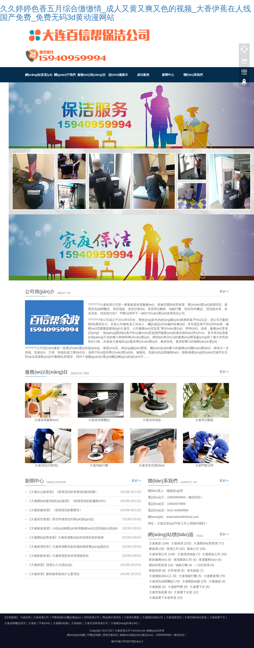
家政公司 (196, 548)
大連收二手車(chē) (39, 623)
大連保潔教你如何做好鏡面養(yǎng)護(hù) (80, 546)
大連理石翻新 (204, 420)
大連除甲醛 (178, 586)
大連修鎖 (217, 581)
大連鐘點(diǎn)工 (162, 576)
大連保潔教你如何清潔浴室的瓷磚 (81, 537)
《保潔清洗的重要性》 (67, 510)
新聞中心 (168, 74)
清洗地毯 (195, 570)
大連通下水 (199, 586)
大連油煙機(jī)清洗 (15, 623)
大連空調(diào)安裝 (195, 617)
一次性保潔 (204, 565)
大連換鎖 (157, 586)
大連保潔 (37, 565)
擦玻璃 (156, 548)
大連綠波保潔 (40, 528)
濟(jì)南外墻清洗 (111, 617)
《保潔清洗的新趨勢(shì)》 (89, 501)
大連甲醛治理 (204, 465)
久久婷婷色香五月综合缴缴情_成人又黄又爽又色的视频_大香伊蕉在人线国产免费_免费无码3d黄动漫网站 (125, 13)
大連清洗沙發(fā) (46, 465)
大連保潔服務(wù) (46, 420)
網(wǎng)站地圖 (76, 634)
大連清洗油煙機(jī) (164, 581)
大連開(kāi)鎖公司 (152, 617)
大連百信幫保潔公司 (96, 623)
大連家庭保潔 (40, 555)
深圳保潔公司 (91, 617)
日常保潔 (176, 570)
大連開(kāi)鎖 (194, 581)
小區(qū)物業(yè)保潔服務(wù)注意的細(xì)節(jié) (85, 528)
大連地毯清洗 (173, 617)
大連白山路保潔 (41, 492)
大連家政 (159, 543)
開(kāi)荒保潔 (161, 565)
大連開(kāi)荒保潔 (43, 537)
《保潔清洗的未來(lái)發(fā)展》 (76, 492)
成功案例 (143, 74)
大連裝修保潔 (40, 510)
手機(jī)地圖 (94, 634)
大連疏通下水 (217, 617)
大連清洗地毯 (152, 420)
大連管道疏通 (160, 592)
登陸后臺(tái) (110, 634)
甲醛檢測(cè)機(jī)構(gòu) (66, 617)
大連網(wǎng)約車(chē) (124, 623)
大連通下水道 (186, 592)
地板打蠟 (183, 565)
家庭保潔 (157, 570)
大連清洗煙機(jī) (99, 420)
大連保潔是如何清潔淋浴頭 (70, 555)
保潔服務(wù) (210, 559)
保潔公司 (176, 548)
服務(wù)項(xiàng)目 (91, 74)
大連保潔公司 (162, 554)
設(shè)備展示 (118, 74)
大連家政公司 (214, 554)
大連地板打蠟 (99, 465)
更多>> (224, 291)
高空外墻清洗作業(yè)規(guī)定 (73, 519)
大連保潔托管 (40, 546)
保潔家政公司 (185, 559)
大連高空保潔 (40, 519)
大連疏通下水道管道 (166, 597)
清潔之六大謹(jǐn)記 (59, 565)
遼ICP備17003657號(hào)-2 (127, 641)
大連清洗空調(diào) (152, 465)
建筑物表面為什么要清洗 (62, 574)
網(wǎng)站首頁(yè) (38, 74)
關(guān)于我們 (65, 74)
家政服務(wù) (160, 559)
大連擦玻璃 (214, 576)
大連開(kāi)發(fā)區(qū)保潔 (49, 501)
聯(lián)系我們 (193, 74)
